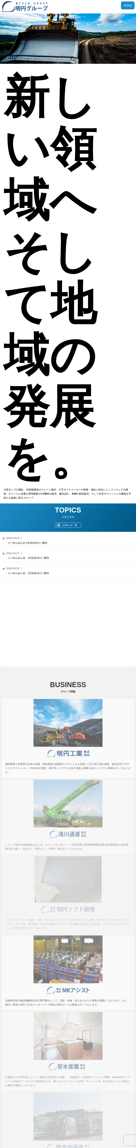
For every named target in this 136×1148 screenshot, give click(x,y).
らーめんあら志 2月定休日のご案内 (28, 573)
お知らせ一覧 (69, 525)
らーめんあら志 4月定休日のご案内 (27, 542)
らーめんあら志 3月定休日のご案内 (28, 557)
